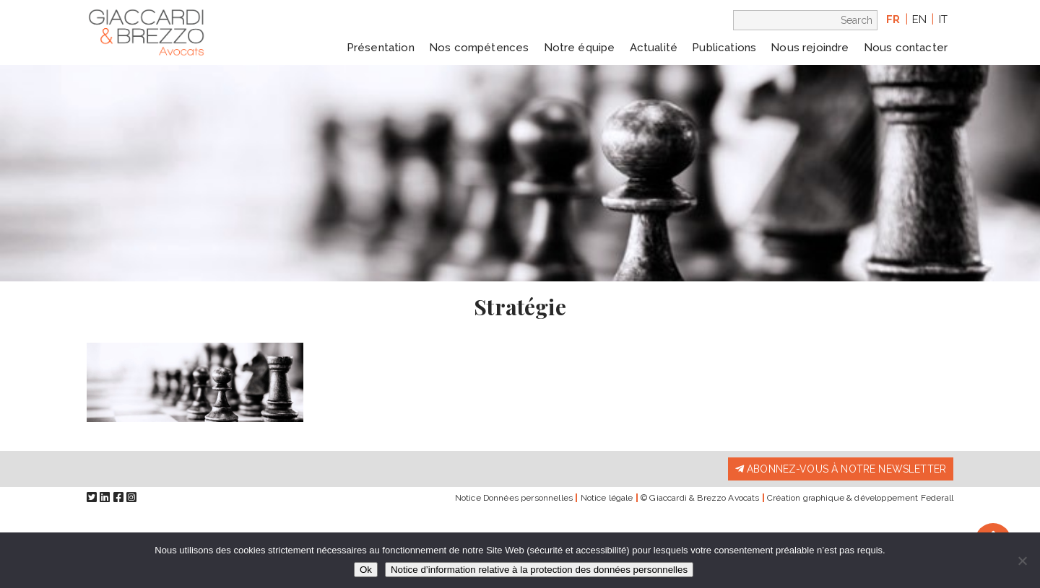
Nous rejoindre (810, 47)
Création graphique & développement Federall (860, 498)
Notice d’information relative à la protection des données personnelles (539, 569)
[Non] (1022, 560)
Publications (724, 47)
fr (893, 19)
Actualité (653, 47)
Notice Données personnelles (514, 498)
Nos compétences (479, 47)
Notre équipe (579, 47)
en (919, 19)
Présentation (381, 47)
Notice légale (607, 498)
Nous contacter (906, 47)
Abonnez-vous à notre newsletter (840, 469)
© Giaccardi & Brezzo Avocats (700, 498)
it (943, 19)
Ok (366, 569)
